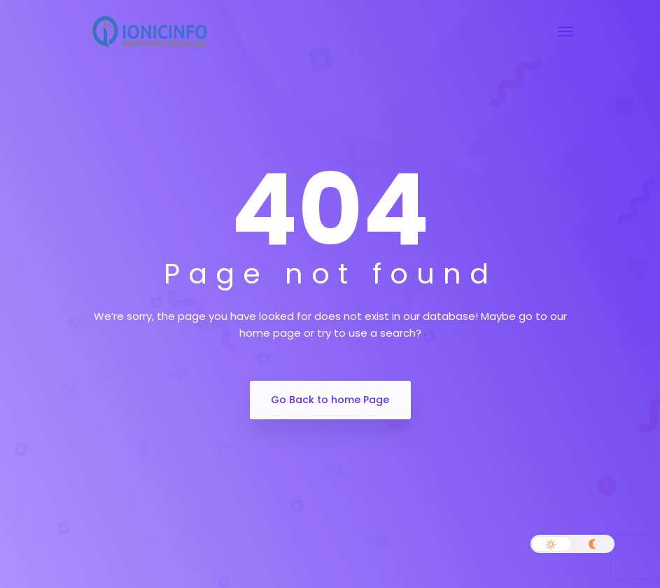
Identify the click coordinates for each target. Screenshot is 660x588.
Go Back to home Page (330, 400)
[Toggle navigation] (565, 31)
